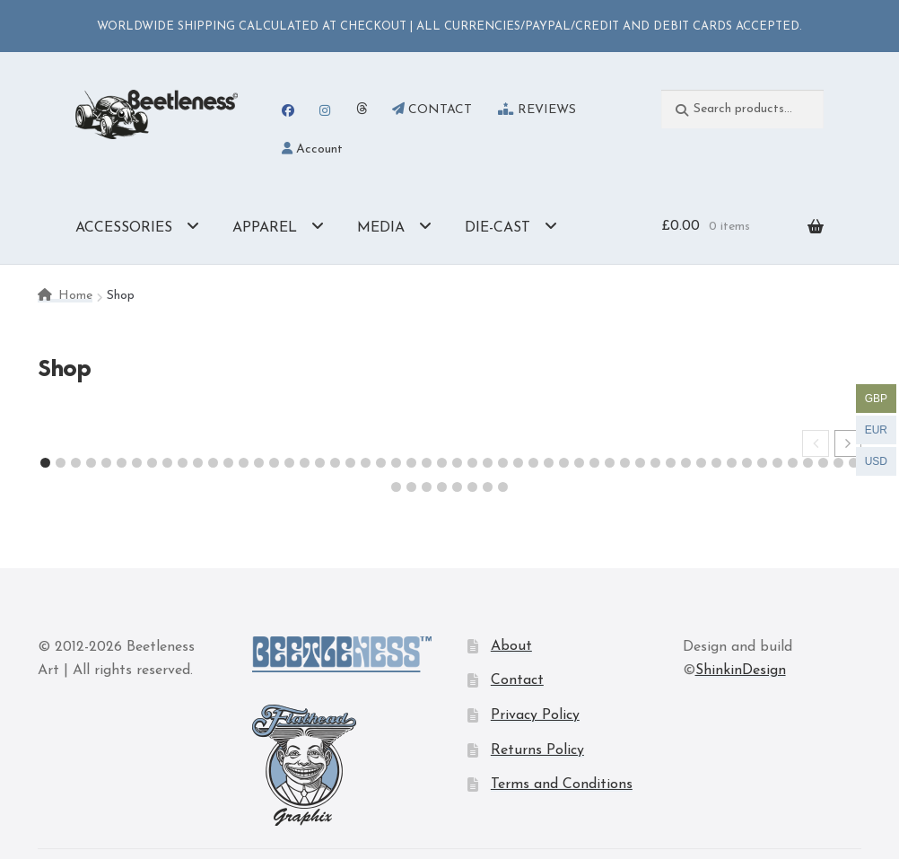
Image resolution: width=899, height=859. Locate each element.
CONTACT (432, 109)
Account (312, 149)
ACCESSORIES (123, 228)
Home (75, 295)
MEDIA (381, 228)
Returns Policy (537, 750)
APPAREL (264, 228)
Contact (517, 680)
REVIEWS (537, 109)
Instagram (325, 110)
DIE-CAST (497, 228)
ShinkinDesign (740, 670)
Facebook (287, 110)
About (511, 646)
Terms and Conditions (562, 784)
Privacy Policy (535, 715)
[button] (847, 443)
